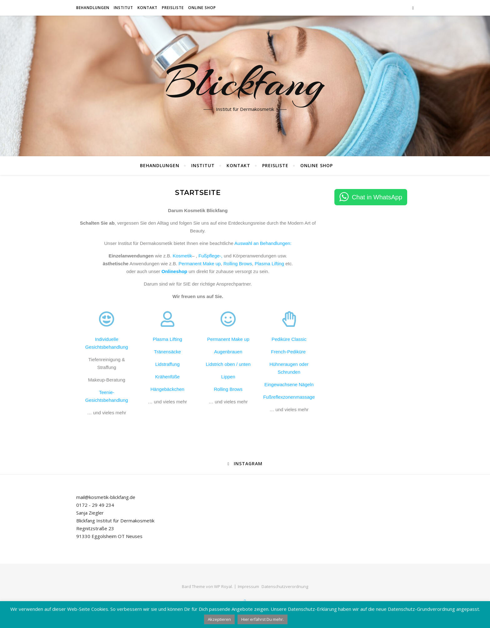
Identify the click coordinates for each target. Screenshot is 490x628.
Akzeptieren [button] (219, 619)
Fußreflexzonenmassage (289, 397)
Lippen (228, 376)
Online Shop (202, 7)
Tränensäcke (167, 351)
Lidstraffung (167, 364)
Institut (123, 7)
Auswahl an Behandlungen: (263, 243)
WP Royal (223, 586)
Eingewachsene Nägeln (289, 384)
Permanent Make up (199, 263)
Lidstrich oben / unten (228, 364)
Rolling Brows (237, 263)
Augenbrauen (228, 351)
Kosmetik (182, 255)
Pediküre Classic (289, 339)
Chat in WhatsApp (377, 197)
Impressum (248, 586)
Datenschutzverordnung (285, 586)
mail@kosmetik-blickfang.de (105, 497)
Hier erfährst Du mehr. (262, 619)
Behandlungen (92, 7)
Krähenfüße (167, 376)
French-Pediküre (289, 351)
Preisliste (173, 7)
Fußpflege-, (210, 255)
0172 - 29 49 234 (95, 505)
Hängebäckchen (167, 389)
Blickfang (245, 82)
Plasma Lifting (269, 263)
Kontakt (148, 7)
